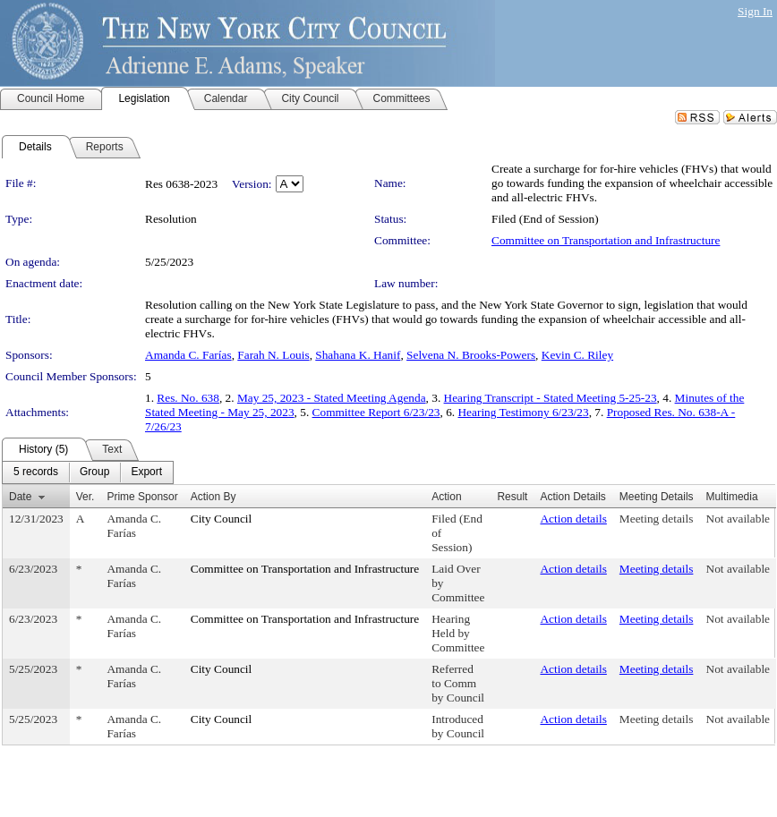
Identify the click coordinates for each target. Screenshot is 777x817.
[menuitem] (36, 472)
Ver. (85, 496)
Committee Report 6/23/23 (376, 412)
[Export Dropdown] (146, 472)
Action (446, 496)
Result (512, 496)
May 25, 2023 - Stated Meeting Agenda (331, 397)
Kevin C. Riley (577, 355)
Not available (738, 518)
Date (20, 496)
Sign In (755, 11)
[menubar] (88, 472)
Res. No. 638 (188, 397)
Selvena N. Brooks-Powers (470, 355)
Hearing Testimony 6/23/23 (522, 412)
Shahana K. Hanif (357, 355)
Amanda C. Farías (188, 355)
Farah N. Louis (273, 355)
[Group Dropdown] (94, 472)
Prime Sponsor (142, 496)
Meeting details (656, 518)
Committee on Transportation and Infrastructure (605, 240)
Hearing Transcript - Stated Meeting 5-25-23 (550, 397)
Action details (573, 518)
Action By (213, 496)
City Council (221, 518)
